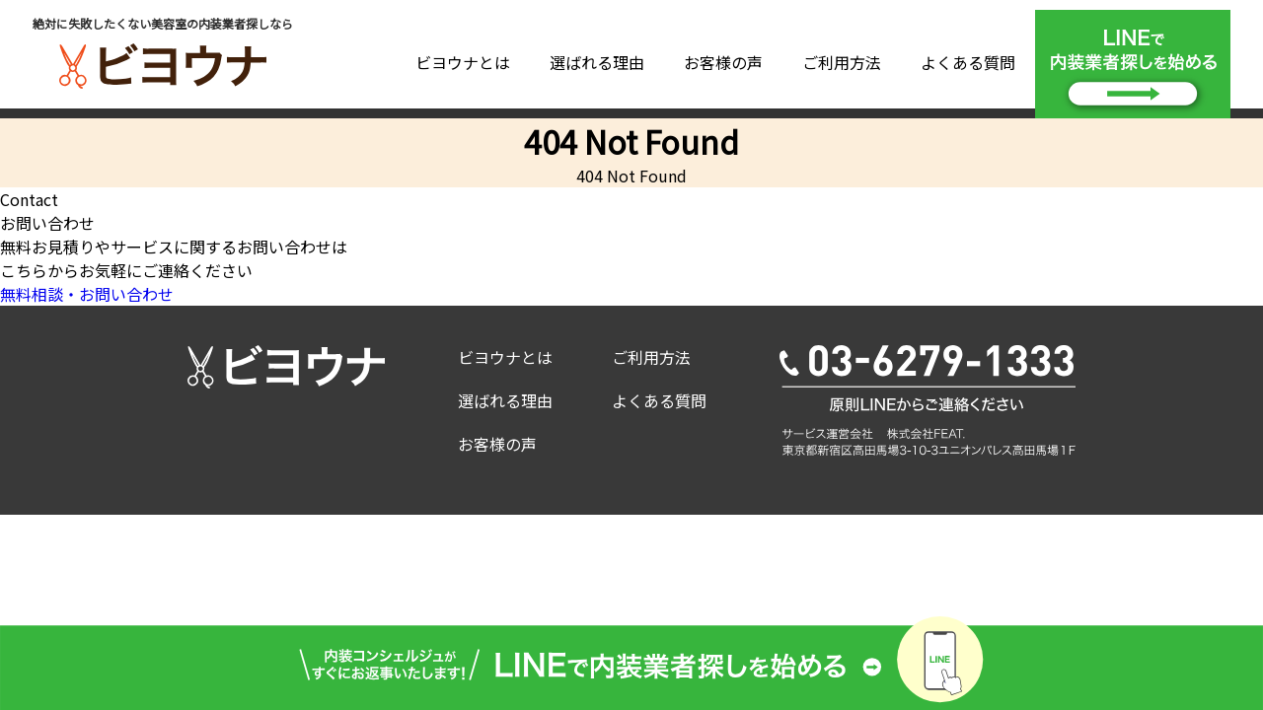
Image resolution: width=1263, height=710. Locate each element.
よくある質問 (968, 62)
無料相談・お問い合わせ (87, 294)
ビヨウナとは (462, 62)
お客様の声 (723, 62)
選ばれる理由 (597, 62)
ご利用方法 (841, 62)
